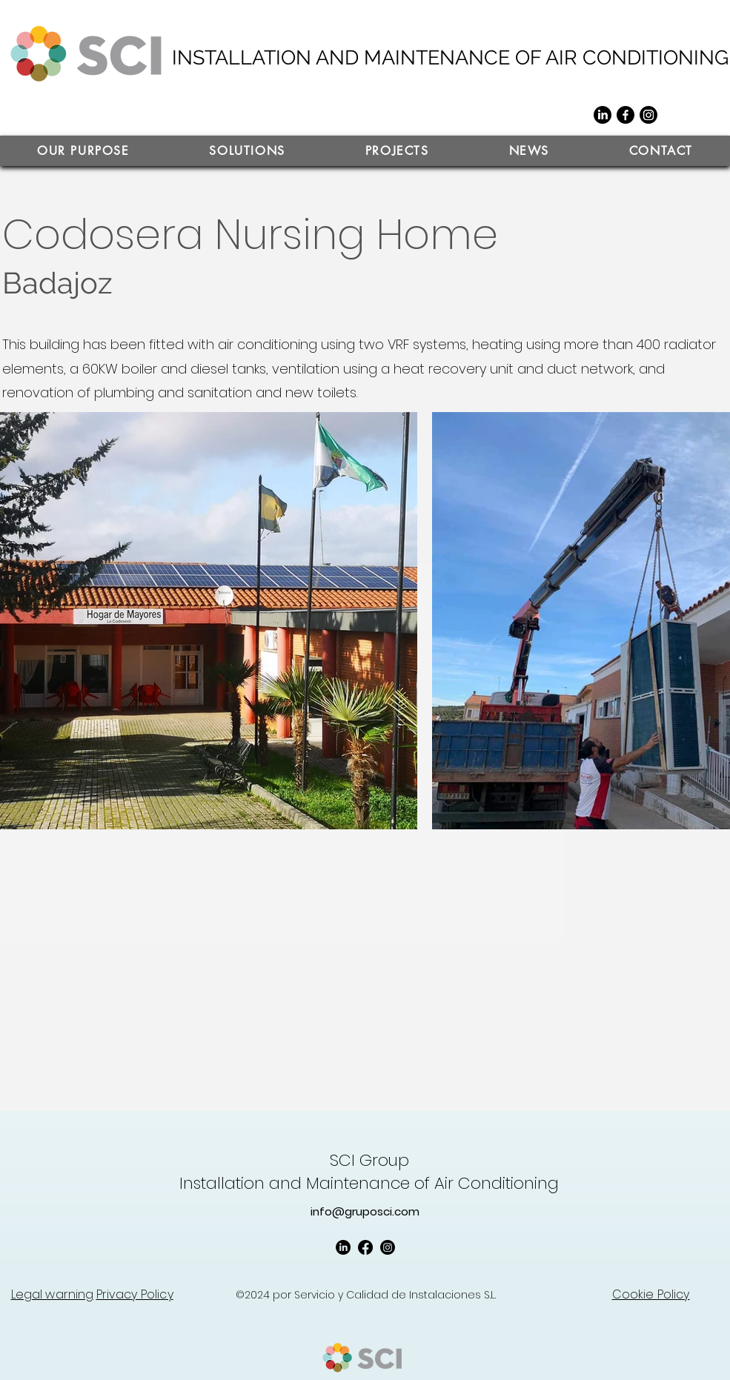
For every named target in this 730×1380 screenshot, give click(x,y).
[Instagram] (648, 115)
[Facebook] (625, 115)
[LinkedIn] (602, 115)
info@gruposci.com (365, 1211)
